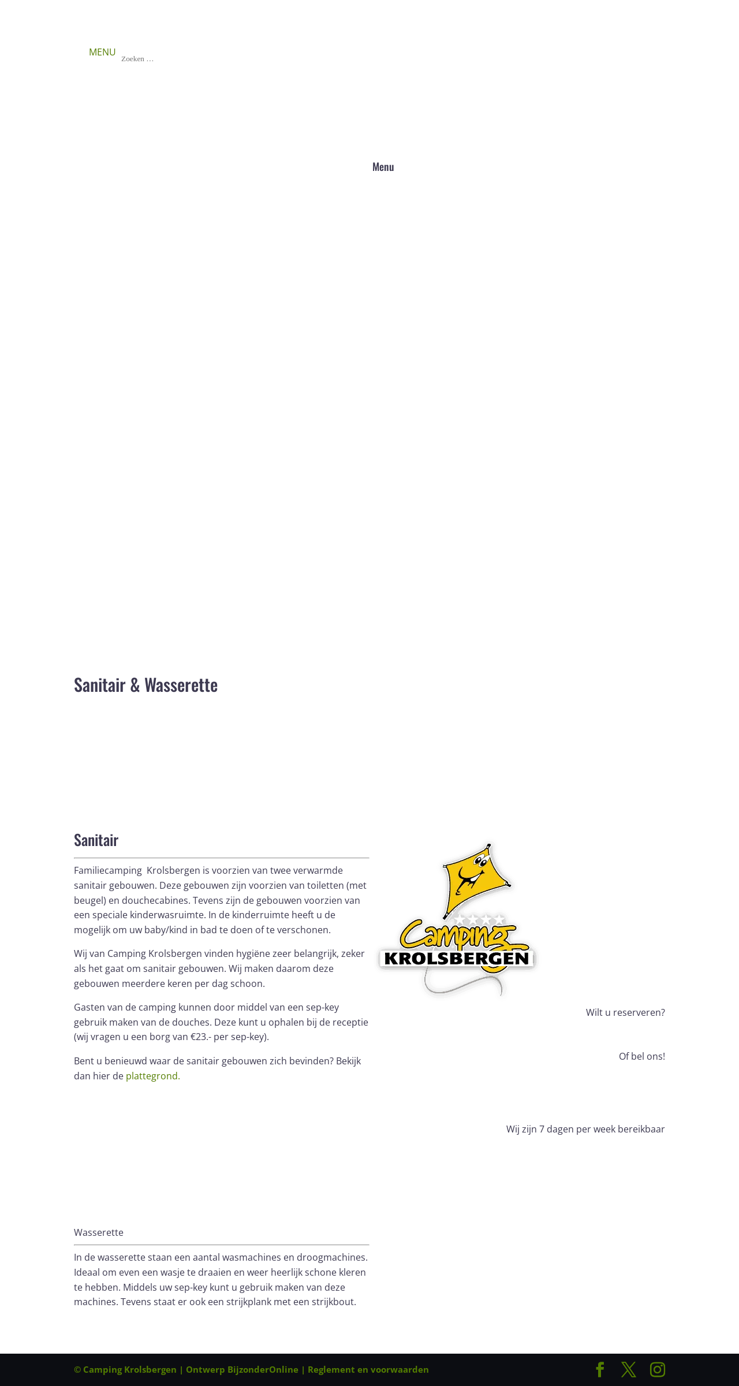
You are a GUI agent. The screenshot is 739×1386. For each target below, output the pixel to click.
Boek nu (630, 1034)
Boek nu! (110, 729)
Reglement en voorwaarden (368, 1369)
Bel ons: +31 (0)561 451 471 (517, 1078)
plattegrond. (153, 1076)
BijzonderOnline (262, 1369)
